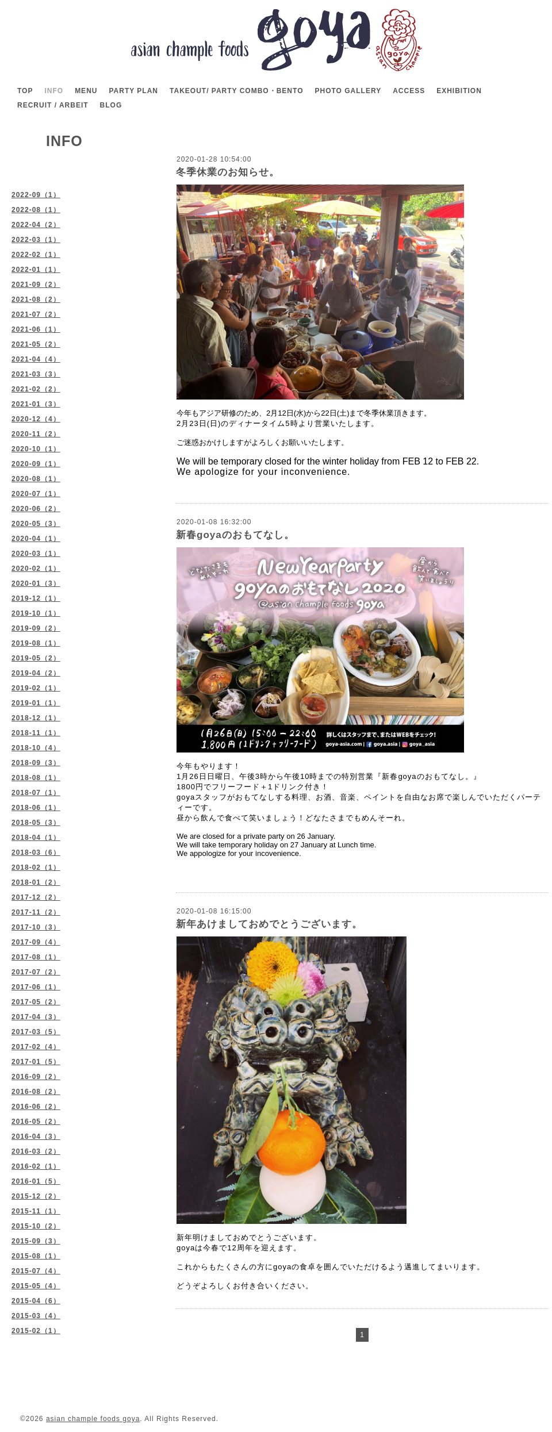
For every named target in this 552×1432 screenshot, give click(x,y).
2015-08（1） (36, 1256)
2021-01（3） (36, 404)
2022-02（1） (36, 255)
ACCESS (409, 91)
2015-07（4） (36, 1271)
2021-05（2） (36, 344)
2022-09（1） (36, 195)
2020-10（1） (36, 449)
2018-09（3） (36, 763)
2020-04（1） (36, 539)
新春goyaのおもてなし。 (235, 534)
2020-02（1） (36, 569)
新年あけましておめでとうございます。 (269, 924)
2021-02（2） (36, 389)
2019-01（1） (36, 703)
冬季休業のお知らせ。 (227, 172)
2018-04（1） (36, 838)
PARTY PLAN (133, 91)
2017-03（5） (36, 1032)
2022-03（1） (36, 240)
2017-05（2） (36, 1002)
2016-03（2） (36, 1151)
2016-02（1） (36, 1166)
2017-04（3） (36, 1017)
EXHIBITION (459, 91)
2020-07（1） (36, 494)
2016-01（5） (36, 1181)
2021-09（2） (36, 285)
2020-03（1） (36, 554)
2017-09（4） (36, 942)
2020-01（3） (36, 583)
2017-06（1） (36, 987)
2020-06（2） (36, 509)
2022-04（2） (36, 225)
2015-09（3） (36, 1241)
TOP (25, 91)
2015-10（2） (36, 1226)
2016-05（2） (36, 1122)
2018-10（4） (36, 748)
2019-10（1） (36, 613)
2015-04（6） (36, 1301)
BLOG (111, 105)
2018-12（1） (36, 718)
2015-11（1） (36, 1211)
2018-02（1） (36, 867)
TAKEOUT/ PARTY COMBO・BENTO (236, 91)
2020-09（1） (36, 464)
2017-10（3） (36, 927)
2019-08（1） (36, 643)
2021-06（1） (36, 329)
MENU (86, 91)
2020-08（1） (36, 479)
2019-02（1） (36, 688)
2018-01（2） (36, 882)
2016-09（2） (36, 1077)
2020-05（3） (36, 524)
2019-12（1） (36, 598)
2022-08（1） (36, 210)
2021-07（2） (36, 314)
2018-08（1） (36, 778)
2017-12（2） (36, 897)
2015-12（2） (36, 1196)
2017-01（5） (36, 1062)
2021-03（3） (36, 374)
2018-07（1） (36, 793)
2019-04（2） (36, 673)
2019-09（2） (36, 628)
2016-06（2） (36, 1107)
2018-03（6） (36, 853)
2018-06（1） (36, 808)
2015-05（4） (36, 1286)
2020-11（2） (36, 434)
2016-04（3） (36, 1136)
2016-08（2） (36, 1092)
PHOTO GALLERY (348, 91)
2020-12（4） (36, 419)
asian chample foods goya (93, 1419)
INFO (53, 91)
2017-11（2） (36, 912)
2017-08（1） (36, 957)
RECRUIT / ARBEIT (53, 105)
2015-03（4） (36, 1316)
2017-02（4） (36, 1047)
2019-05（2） (36, 658)
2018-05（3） (36, 823)
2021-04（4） (36, 359)
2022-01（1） (36, 270)
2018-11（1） (36, 733)
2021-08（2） (36, 299)
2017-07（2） (36, 972)
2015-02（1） (36, 1331)
